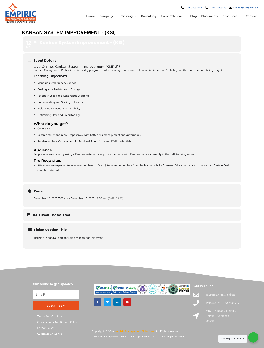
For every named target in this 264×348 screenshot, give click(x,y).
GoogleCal (61, 215)
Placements (209, 16)
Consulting (148, 16)
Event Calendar (173, 16)
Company (108, 16)
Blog (193, 16)
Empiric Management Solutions (135, 331)
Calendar (41, 215)
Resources (231, 16)
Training (128, 16)
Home (90, 16)
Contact (251, 16)
